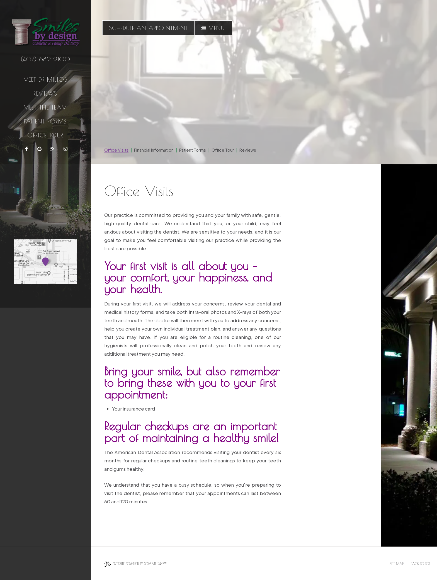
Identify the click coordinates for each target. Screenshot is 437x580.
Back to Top (420, 564)
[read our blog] (52, 149)
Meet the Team (45, 107)
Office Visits (116, 149)
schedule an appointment (148, 28)
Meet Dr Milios (45, 79)
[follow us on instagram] (65, 149)
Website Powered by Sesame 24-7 (135, 564)
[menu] (213, 27)
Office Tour (45, 135)
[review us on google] (38, 149)
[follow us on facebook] (26, 149)
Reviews (45, 93)
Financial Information (154, 149)
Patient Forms (45, 121)
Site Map (397, 564)
